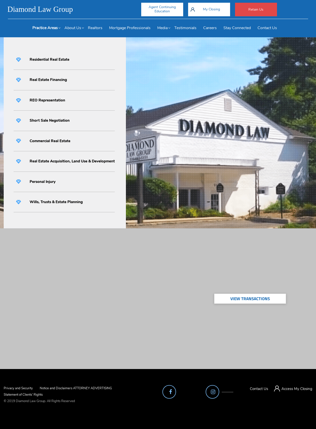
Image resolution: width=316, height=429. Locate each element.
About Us (72, 28)
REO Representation (47, 100)
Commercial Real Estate (50, 140)
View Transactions (250, 298)
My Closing (211, 9)
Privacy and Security (18, 388)
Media (162, 28)
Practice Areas (45, 28)
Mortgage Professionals (130, 28)
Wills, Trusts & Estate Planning (56, 201)
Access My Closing (296, 388)
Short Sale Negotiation (50, 120)
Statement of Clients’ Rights (23, 394)
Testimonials (185, 28)
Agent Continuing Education (162, 9)
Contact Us (267, 28)
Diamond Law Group (40, 9)
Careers (210, 28)
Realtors (95, 28)
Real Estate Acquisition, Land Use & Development (72, 161)
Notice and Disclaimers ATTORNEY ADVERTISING (76, 388)
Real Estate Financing (48, 79)
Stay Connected (237, 28)
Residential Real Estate (49, 59)
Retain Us (255, 9)
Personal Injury (43, 181)
